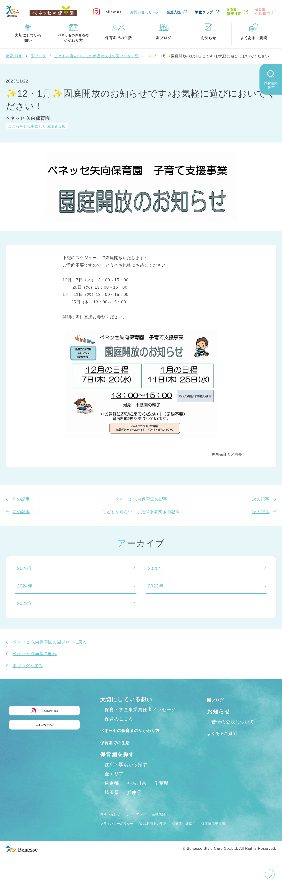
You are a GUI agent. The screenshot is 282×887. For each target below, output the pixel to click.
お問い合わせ (141, 12)
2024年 (25, 585)
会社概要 (172, 823)
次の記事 (260, 499)
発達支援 (173, 12)
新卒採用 (234, 12)
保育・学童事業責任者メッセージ (140, 709)
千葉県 (161, 792)
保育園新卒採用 (241, 833)
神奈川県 (136, 792)
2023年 (156, 585)
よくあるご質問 (227, 733)
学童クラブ (204, 12)
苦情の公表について (233, 721)
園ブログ (38, 56)
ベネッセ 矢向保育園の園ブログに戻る (50, 642)
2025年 (156, 568)
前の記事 (21, 499)
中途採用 (262, 12)
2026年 (25, 568)
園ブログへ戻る (28, 666)
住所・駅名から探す (126, 774)
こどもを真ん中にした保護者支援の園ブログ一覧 (96, 56)
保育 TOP (14, 56)
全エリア (114, 783)
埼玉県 (112, 802)
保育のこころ (119, 718)
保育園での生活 (120, 752)
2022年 (25, 603)
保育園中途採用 (205, 833)
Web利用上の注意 (166, 833)
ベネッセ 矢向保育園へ (35, 654)
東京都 (112, 792)
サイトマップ (144, 823)
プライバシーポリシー (121, 833)
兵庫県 (134, 802)
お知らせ (218, 711)
